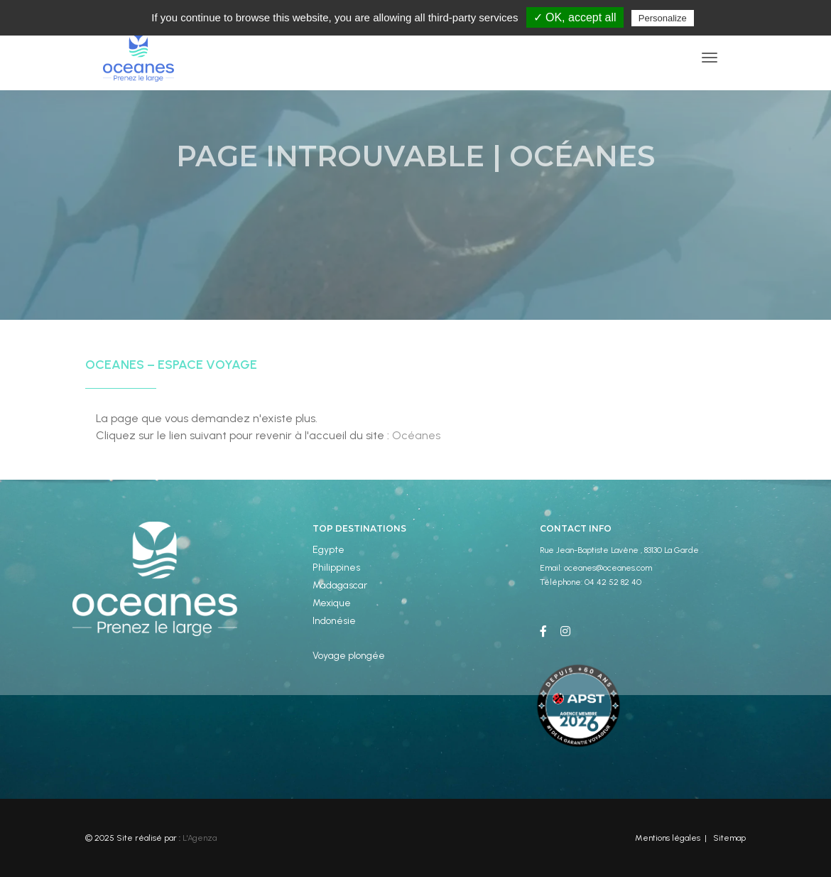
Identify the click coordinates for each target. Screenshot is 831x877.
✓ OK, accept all (575, 17)
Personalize (663, 18)
